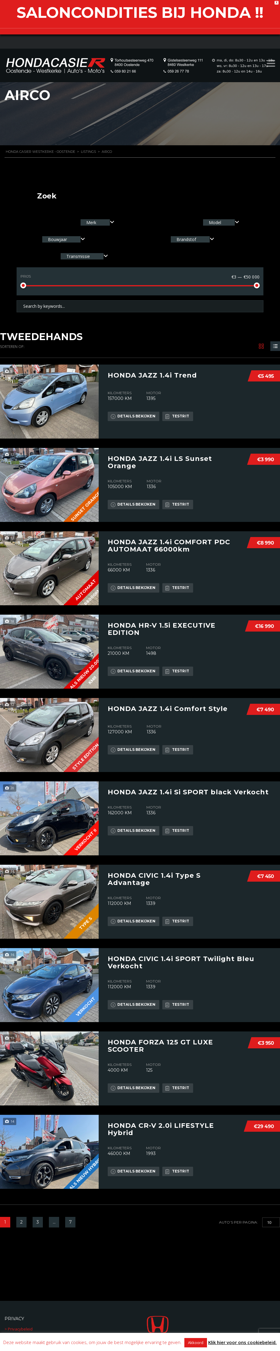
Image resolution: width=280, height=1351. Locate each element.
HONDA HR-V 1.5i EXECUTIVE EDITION (161, 629)
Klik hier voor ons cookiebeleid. (242, 1342)
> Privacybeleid (19, 1329)
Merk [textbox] (91, 222)
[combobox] (97, 222)
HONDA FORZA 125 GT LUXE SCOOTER (160, 1046)
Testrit (177, 416)
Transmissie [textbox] (78, 256)
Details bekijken (133, 416)
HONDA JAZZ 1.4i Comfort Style (168, 708)
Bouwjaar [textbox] (57, 239)
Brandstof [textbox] (186, 239)
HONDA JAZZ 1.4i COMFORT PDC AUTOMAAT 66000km (169, 546)
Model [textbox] (215, 222)
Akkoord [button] (195, 1342)
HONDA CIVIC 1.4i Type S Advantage (154, 879)
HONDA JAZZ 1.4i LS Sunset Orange (160, 462)
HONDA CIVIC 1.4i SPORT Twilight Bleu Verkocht (181, 962)
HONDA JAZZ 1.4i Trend (152, 375)
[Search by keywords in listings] (140, 306)
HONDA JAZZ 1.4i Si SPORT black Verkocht (188, 792)
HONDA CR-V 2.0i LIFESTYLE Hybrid (161, 1129)
